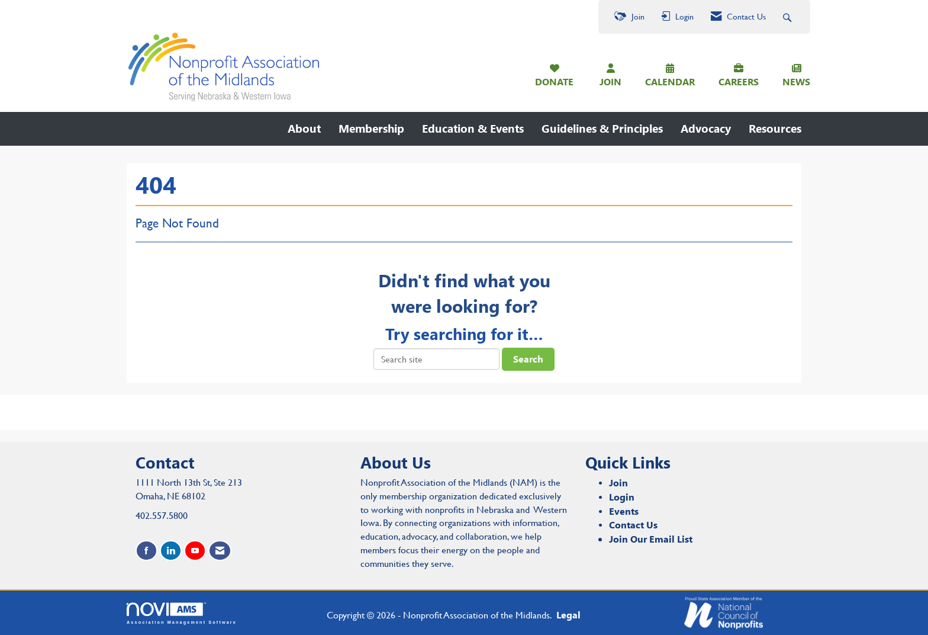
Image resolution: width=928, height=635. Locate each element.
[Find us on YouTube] (195, 550)
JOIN (610, 81)
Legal (568, 614)
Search (528, 358)
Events (624, 511)
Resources (775, 128)
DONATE (554, 81)
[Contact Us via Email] (219, 550)
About (304, 128)
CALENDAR (670, 81)
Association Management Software (182, 613)
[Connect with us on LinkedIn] (171, 550)
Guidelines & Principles (602, 128)
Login (621, 496)
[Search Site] (788, 17)
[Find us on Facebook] (146, 550)
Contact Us (633, 524)
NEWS (796, 81)
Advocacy (706, 128)
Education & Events (473, 128)
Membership (371, 128)
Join (618, 482)
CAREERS (738, 81)
